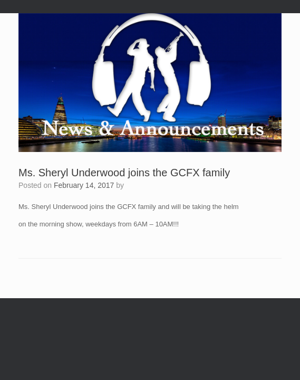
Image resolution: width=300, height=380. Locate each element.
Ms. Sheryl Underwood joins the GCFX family (124, 172)
